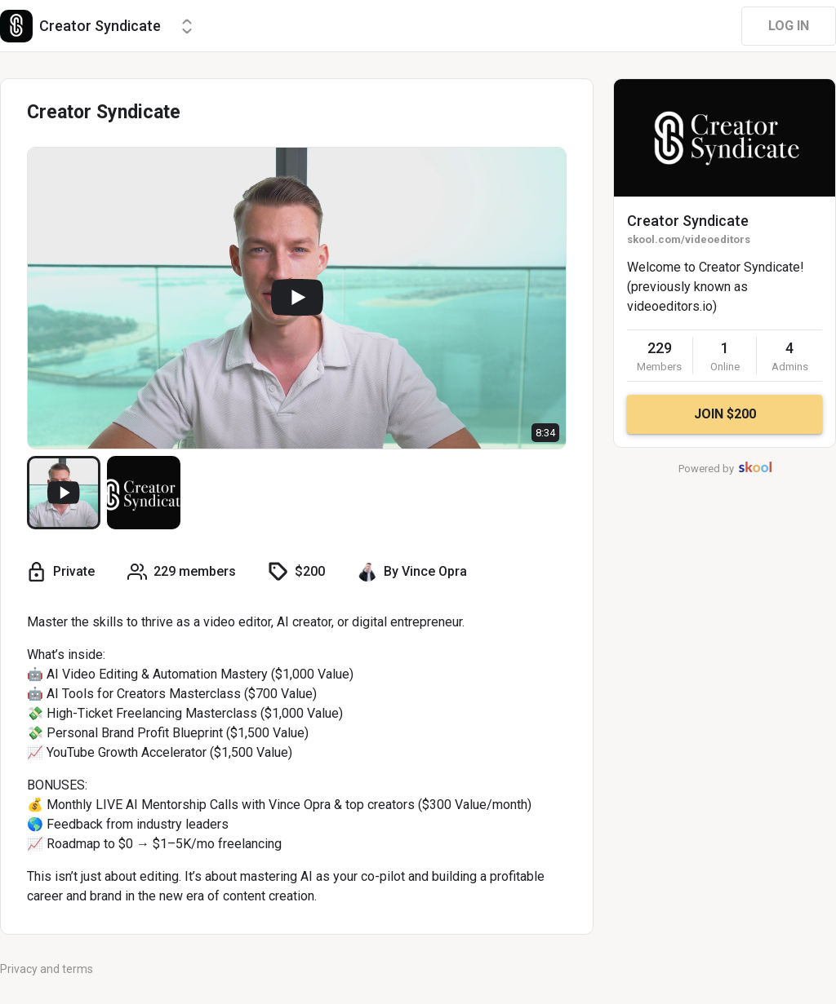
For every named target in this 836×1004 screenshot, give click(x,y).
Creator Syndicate (688, 220)
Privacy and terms (46, 968)
